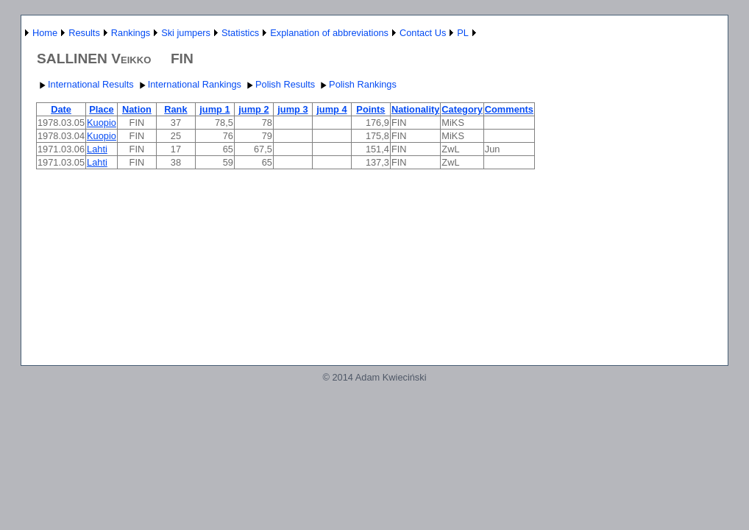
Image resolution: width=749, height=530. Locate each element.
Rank (175, 109)
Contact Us (423, 32)
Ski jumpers (185, 32)
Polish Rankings (357, 84)
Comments (509, 109)
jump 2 (253, 109)
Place (101, 109)
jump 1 (214, 109)
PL (463, 32)
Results (84, 32)
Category (461, 109)
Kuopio (101, 122)
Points (370, 109)
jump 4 (331, 109)
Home (44, 32)
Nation (137, 109)
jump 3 (292, 109)
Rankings (130, 32)
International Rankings (188, 84)
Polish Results (279, 84)
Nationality (415, 109)
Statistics (240, 32)
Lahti (97, 149)
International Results (85, 84)
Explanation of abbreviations (329, 32)
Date (61, 109)
